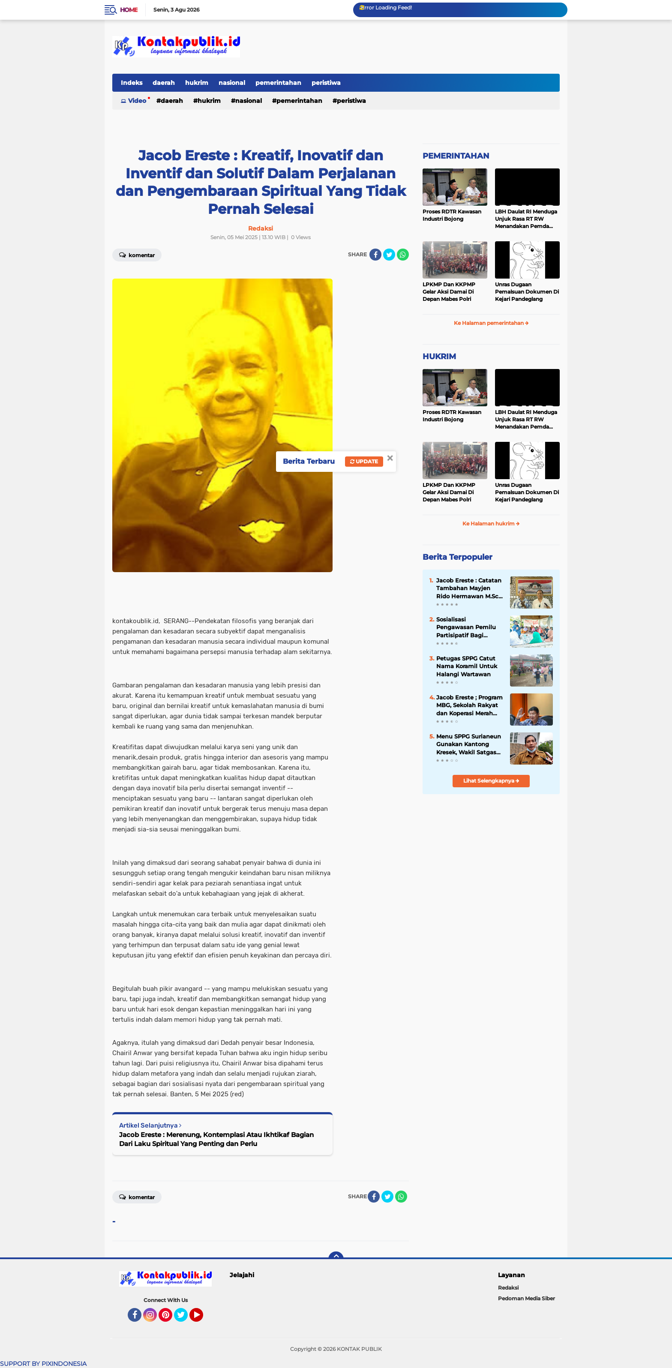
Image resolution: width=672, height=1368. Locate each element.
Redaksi (508, 1287)
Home (129, 10)
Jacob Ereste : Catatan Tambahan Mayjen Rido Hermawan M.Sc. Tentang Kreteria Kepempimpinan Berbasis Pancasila (468, 588)
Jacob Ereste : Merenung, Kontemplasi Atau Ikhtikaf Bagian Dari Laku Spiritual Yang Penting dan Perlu (216, 1139)
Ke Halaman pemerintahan (491, 323)
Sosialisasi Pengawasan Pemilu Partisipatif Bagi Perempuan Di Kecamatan (466, 627)
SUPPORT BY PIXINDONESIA (43, 1364)
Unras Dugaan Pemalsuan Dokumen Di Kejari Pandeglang (527, 291)
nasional (232, 83)
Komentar (137, 255)
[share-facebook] (375, 255)
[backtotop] (336, 1259)
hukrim (196, 83)
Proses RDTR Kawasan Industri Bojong (452, 215)
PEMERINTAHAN (456, 156)
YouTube (202, 1318)
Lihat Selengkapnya (491, 780)
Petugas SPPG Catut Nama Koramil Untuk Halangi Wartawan (466, 666)
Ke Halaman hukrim (491, 523)
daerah (164, 83)
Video (137, 101)
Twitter (184, 1318)
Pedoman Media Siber (526, 1298)
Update (364, 461)
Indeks (131, 83)
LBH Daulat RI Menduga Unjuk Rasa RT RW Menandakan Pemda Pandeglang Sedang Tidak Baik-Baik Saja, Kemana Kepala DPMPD (526, 219)
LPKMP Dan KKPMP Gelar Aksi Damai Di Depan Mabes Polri (449, 291)
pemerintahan (278, 83)
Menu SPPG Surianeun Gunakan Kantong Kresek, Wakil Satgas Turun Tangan (468, 744)
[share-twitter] (389, 255)
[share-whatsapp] (403, 255)
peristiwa (326, 83)
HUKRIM (439, 356)
